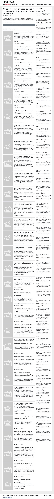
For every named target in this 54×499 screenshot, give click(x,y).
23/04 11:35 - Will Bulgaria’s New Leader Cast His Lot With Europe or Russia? (42, 208)
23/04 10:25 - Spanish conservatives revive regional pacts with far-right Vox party (43, 263)
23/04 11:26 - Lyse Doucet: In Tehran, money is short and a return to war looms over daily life (43, 212)
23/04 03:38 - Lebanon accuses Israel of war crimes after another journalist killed (43, 413)
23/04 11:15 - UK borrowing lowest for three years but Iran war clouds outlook (43, 228)
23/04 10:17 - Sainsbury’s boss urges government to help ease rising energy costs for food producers (43, 268)
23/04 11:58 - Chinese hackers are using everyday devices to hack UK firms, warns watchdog (42, 192)
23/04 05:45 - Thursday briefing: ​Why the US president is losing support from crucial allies (43, 370)
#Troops (49, 4)
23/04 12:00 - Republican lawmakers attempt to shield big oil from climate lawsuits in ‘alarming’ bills (43, 187)
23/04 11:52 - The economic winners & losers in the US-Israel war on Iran (43, 196)
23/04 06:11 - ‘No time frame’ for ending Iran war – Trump (42, 362)
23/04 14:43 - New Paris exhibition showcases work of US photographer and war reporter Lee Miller (43, 119)
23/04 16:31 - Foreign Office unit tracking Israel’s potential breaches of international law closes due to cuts (43, 42)
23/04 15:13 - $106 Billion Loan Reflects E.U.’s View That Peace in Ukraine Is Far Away (43, 102)
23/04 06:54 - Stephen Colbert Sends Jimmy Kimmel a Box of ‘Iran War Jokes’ (43, 343)
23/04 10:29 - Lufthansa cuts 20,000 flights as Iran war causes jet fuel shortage (43, 254)
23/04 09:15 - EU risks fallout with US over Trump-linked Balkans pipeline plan (43, 300)
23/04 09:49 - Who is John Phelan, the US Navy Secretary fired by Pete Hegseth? (43, 282)
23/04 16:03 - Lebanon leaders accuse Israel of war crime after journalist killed (43, 69)
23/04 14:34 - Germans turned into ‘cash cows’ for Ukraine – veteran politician (42, 125)
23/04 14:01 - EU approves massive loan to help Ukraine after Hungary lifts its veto (43, 136)
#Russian (15, 4)
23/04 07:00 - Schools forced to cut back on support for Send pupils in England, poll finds (42, 340)
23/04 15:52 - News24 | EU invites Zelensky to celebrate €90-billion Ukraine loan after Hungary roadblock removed (43, 83)
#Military (20, 4)
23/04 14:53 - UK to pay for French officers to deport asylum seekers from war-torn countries (43, 107)
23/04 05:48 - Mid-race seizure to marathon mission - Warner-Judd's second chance (42, 366)
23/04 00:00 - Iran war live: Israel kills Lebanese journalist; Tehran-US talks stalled (43, 428)
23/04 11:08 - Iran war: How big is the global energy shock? (43, 231)
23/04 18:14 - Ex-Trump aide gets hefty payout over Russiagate (43, 11)
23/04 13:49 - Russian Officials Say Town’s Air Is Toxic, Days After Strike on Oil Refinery (43, 141)
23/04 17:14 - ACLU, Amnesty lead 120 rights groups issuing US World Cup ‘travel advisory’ (43, 24)
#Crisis (23, 4)
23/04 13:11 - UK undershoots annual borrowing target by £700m (43, 152)
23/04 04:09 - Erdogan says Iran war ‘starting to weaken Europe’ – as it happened (43, 404)
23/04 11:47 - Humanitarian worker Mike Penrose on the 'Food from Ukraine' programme (43, 203)
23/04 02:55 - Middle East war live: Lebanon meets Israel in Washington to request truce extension (43, 417)
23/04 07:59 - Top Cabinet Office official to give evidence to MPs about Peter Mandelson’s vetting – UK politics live (43, 314)
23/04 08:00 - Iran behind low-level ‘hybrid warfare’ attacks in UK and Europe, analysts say (42, 309)
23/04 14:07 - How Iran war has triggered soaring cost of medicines (43, 129)
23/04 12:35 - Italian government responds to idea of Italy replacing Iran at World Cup (43, 178)
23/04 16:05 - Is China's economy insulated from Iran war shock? (42, 60)
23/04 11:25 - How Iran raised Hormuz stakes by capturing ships (43, 216)
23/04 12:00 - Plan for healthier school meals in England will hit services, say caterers (43, 183)
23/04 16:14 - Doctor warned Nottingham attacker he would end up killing (43, 51)
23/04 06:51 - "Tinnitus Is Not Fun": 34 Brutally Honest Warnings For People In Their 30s (43, 347)
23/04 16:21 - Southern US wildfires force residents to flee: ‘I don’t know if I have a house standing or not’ (43, 47)
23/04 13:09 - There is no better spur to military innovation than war (43, 158)
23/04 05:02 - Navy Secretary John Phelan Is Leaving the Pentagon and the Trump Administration (43, 389)
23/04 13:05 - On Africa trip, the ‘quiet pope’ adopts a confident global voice (43, 162)
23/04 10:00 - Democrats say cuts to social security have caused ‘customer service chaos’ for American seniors (43, 273)
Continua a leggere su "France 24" (18, 25)
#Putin (45, 4)
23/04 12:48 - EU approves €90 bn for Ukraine (43, 174)
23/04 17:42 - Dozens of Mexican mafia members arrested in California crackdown (43, 15)
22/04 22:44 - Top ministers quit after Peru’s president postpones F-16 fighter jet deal (43, 440)
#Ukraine (42, 4)
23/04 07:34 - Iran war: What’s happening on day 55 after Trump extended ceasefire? (42, 324)
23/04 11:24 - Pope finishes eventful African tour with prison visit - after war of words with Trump (43, 224)
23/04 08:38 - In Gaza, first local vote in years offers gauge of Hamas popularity (43, 305)
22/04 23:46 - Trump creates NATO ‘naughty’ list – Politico (42, 436)
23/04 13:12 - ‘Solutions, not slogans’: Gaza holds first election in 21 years (43, 145)
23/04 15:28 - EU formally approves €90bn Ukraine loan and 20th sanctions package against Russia (43, 93)
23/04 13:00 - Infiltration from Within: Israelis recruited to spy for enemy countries (43, 166)
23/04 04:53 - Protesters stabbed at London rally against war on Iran (43, 393)
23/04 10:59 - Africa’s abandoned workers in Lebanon (42, 238)
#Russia (11, 4)
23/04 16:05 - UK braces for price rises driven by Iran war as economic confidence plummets (43, 64)
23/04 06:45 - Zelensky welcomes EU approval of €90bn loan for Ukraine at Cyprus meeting (43, 352)
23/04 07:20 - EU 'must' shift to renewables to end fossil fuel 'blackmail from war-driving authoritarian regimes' (43, 334)
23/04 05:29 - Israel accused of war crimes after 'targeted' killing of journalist (42, 375)
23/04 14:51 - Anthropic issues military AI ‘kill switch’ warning (43, 111)
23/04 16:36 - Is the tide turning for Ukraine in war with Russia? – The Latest (43, 38)
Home (4, 4)
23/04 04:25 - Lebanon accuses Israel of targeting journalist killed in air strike (43, 400)
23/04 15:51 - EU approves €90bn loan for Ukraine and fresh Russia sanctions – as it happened (43, 88)
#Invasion (32, 4)
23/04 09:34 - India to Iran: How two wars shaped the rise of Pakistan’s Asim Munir (43, 291)
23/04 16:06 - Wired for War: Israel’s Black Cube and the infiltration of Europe (43, 56)
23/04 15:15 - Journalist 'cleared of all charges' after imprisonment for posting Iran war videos (43, 97)
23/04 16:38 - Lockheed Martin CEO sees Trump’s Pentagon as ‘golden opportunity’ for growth (43, 33)
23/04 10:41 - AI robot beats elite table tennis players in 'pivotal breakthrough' (43, 244)
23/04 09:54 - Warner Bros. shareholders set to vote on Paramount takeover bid (43, 277)
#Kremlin (27, 4)
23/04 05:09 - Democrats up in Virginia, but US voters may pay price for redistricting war (43, 380)
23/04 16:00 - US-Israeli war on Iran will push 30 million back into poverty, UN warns (43, 73)
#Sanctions (37, 4)
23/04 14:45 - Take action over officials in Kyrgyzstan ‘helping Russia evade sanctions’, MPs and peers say (43, 115)
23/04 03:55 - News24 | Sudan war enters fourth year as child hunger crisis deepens (42, 408)
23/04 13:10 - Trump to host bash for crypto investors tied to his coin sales (43, 155)
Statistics (7, 4)
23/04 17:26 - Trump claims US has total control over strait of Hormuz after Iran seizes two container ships (43, 19)
